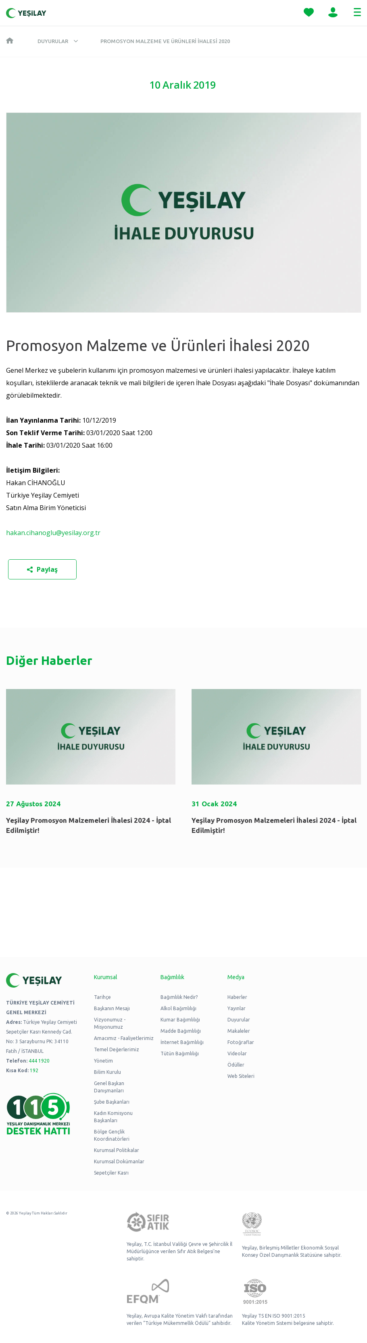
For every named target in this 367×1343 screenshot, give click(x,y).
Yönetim (103, 1060)
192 (34, 1070)
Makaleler (238, 1031)
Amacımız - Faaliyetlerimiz (124, 1038)
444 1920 (39, 1060)
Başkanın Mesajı (112, 1008)
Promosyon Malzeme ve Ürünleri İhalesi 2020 (165, 41)
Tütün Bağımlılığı (180, 1053)
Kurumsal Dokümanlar (119, 1161)
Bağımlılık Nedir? (179, 997)
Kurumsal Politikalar (116, 1150)
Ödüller (235, 1064)
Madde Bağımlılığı (181, 1031)
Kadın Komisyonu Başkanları (113, 1117)
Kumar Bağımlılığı (180, 1019)
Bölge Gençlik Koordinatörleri (111, 1135)
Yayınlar (236, 1008)
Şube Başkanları (111, 1101)
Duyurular (53, 41)
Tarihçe (102, 997)
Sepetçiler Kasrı (111, 1172)
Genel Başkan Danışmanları (109, 1087)
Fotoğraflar (240, 1042)
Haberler (237, 997)
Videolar (237, 1053)
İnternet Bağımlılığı (182, 1042)
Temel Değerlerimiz (116, 1049)
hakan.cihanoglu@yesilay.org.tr (53, 532)
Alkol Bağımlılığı (178, 1008)
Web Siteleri (240, 1076)
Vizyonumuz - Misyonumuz (109, 1023)
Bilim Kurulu (107, 1072)
